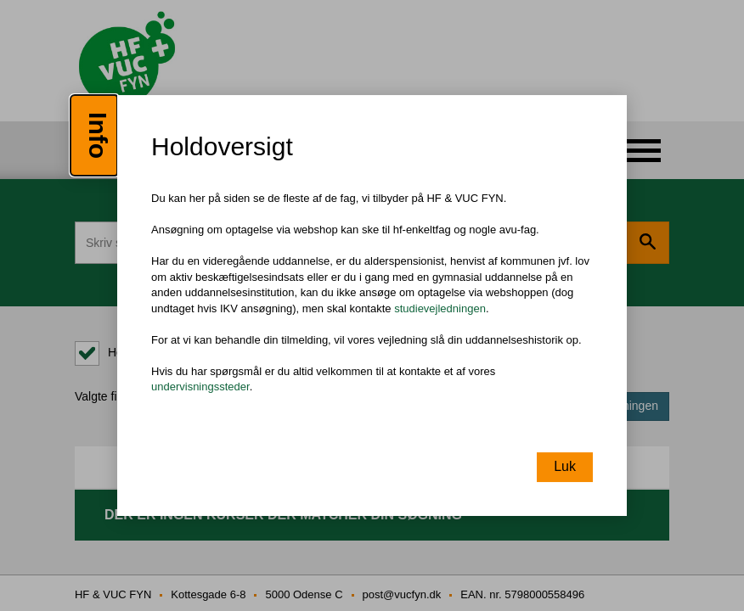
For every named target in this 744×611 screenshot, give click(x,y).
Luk (565, 466)
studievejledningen (440, 308)
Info (98, 135)
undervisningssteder (200, 387)
